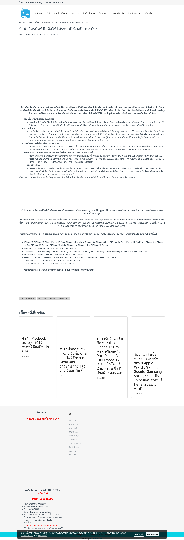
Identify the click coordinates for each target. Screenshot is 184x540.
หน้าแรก (39, 13)
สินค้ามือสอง (89, 13)
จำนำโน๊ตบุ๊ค (74, 435)
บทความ (75, 13)
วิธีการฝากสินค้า (75, 443)
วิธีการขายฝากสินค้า (57, 13)
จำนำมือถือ (73, 432)
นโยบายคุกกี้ (42, 535)
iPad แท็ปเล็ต (134, 13)
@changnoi (59, 2)
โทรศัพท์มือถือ (117, 13)
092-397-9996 (33, 2)
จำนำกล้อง (73, 439)
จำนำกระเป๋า (74, 424)
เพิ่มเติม (148, 13)
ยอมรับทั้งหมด (152, 534)
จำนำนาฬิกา (74, 428)
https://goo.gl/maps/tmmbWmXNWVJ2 (41, 525)
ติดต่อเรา (103, 13)
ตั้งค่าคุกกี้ (139, 534)
